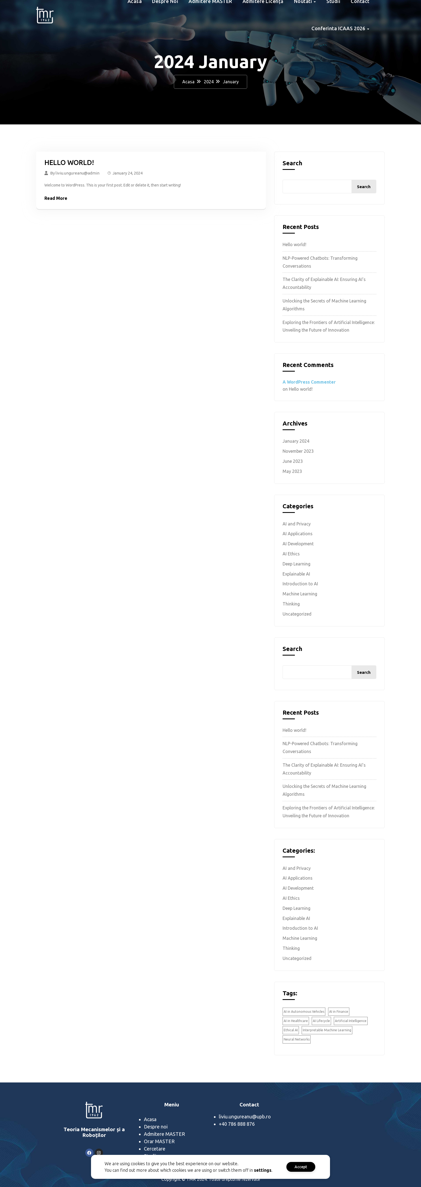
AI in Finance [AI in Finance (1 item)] (338, 1011)
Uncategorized (297, 613)
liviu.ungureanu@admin (77, 173)
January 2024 (296, 441)
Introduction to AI (300, 583)
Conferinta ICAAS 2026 (338, 28)
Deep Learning (296, 563)
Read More (55, 198)
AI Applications (298, 533)
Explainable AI (296, 573)
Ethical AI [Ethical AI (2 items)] (291, 1030)
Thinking (291, 603)
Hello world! (69, 162)
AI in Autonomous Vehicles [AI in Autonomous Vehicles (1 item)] (304, 1011)
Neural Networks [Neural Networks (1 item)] (297, 1039)
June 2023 (293, 461)
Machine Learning (300, 593)
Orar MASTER (159, 1141)
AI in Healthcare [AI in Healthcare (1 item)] (296, 1021)
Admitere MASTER (164, 1134)
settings (257, 1169)
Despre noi (156, 1126)
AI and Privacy (297, 523)
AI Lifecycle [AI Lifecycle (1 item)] (321, 1021)
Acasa (188, 81)
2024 (209, 81)
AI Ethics (291, 553)
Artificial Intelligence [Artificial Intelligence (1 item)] (351, 1021)
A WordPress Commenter (309, 382)
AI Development (298, 543)
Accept (295, 1167)
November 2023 (298, 451)
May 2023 (292, 471)
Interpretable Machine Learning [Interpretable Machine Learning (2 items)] (327, 1030)
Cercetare (154, 1148)
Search (292, 163)
